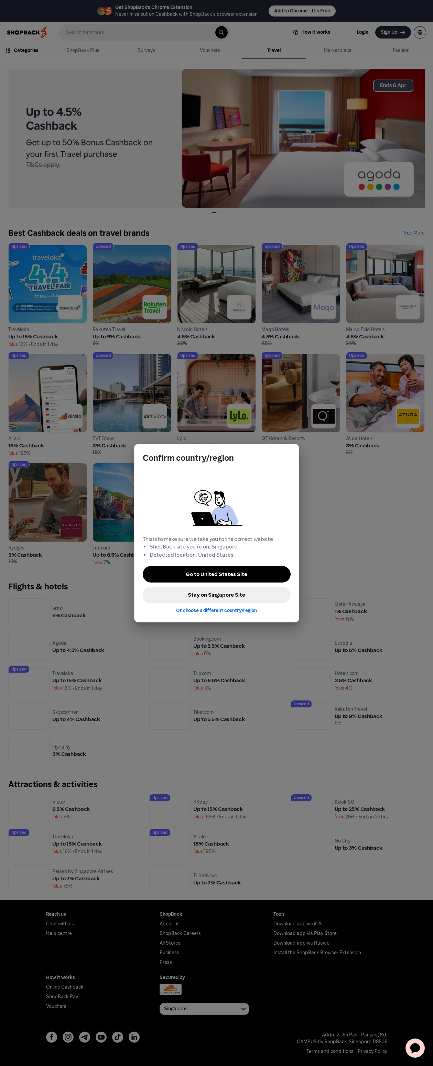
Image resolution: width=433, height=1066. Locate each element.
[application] (415, 1048)
